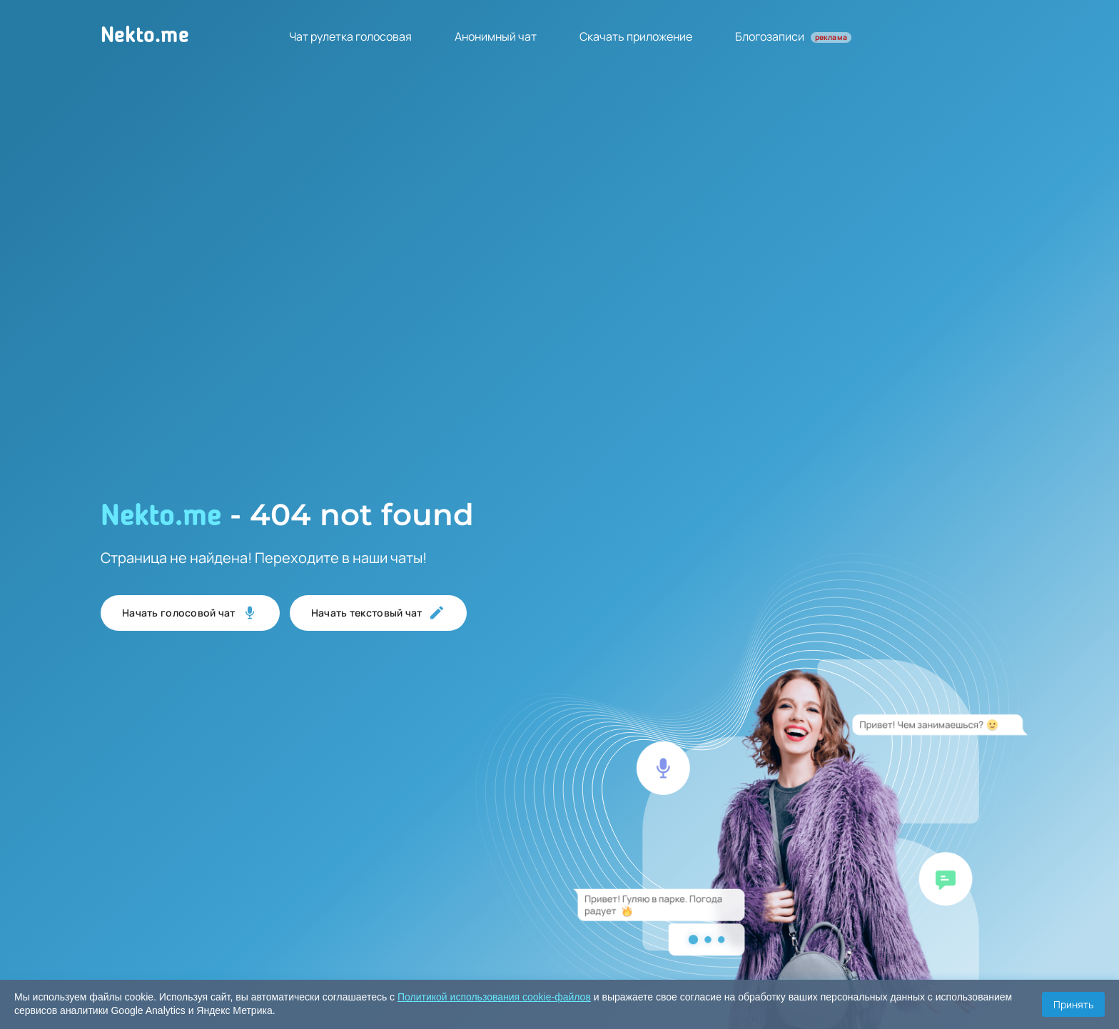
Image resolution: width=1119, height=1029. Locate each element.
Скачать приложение (635, 36)
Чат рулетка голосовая (350, 36)
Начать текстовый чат (378, 613)
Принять (1073, 1004)
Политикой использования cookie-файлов (494, 997)
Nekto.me (145, 36)
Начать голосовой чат (190, 613)
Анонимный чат (496, 36)
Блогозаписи (793, 36)
